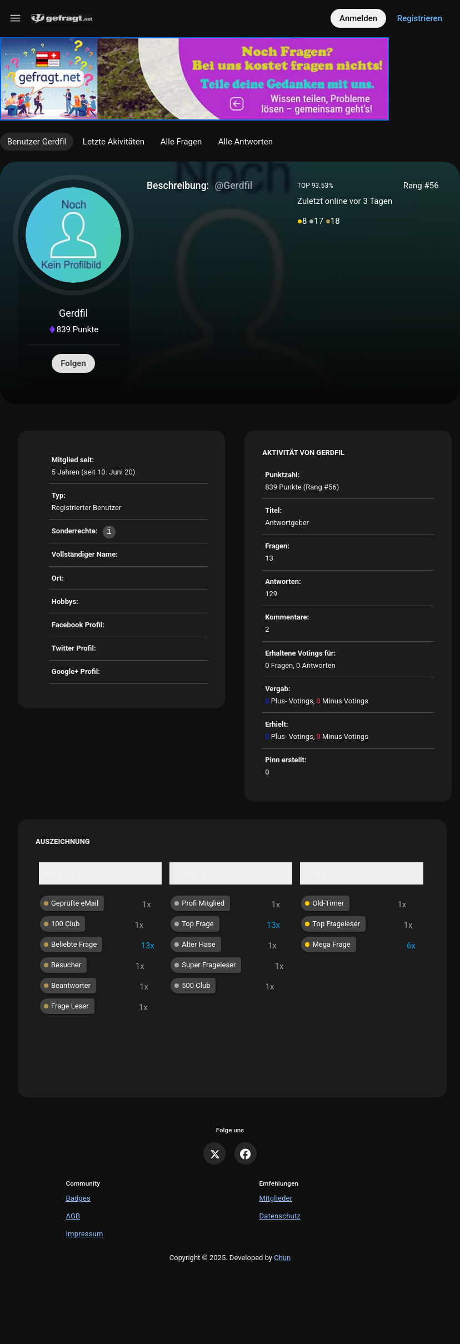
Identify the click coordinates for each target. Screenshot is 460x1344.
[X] (214, 1153)
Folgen (73, 363)
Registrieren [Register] (419, 18)
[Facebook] (245, 1153)
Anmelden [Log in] (358, 18)
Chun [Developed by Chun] (282, 1257)
